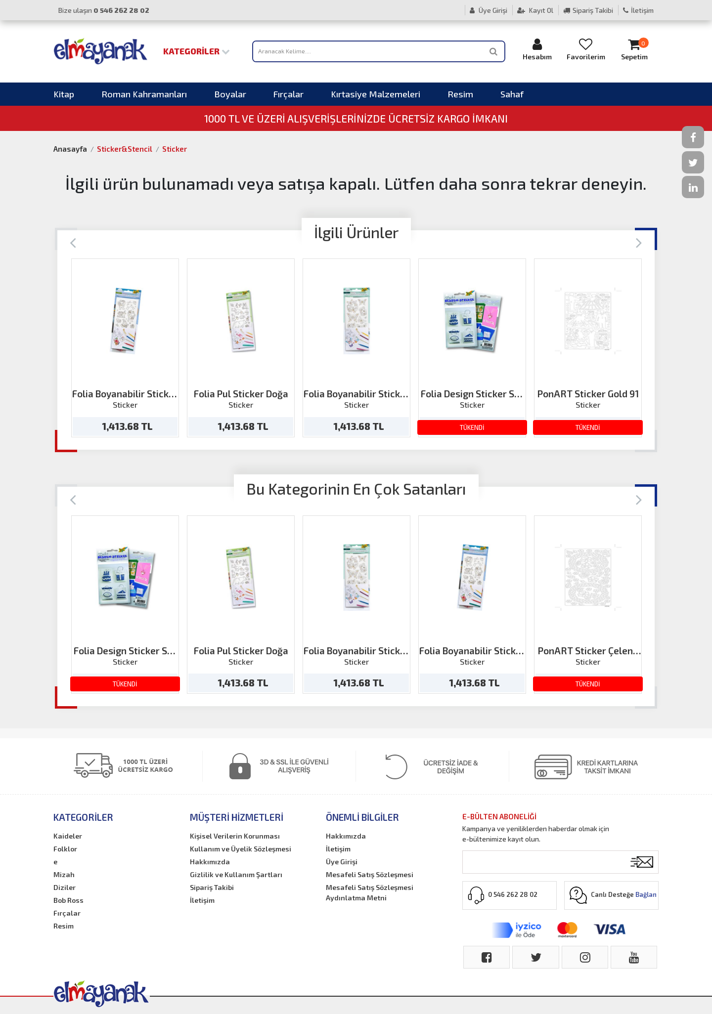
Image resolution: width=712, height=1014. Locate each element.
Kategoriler (196, 51)
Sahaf (512, 93)
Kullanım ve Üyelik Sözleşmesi (240, 849)
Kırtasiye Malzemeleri (375, 93)
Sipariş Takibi (588, 10)
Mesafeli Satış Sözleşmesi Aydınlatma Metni (369, 892)
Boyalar (230, 93)
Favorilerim (586, 49)
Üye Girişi (488, 10)
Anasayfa (70, 148)
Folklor (65, 849)
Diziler (64, 887)
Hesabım (537, 49)
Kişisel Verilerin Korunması (235, 836)
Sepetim (634, 49)
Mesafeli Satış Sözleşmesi (369, 874)
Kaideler (67, 836)
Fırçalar (288, 93)
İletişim (638, 10)
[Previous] (73, 242)
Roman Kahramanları (144, 93)
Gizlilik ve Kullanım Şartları (236, 874)
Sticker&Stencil (124, 148)
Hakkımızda (210, 861)
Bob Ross (68, 900)
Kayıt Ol (535, 10)
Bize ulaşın (103, 10)
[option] (125, 347)
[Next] (639, 242)
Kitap (63, 93)
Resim (460, 93)
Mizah (64, 874)
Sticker (174, 148)
